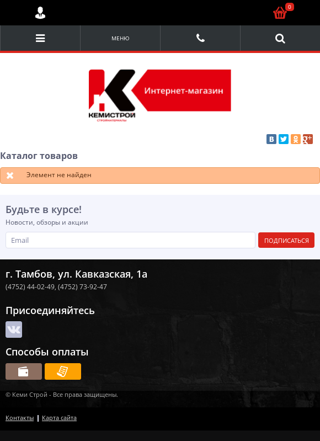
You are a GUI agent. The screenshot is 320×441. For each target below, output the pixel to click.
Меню (120, 38)
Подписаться (286, 240)
